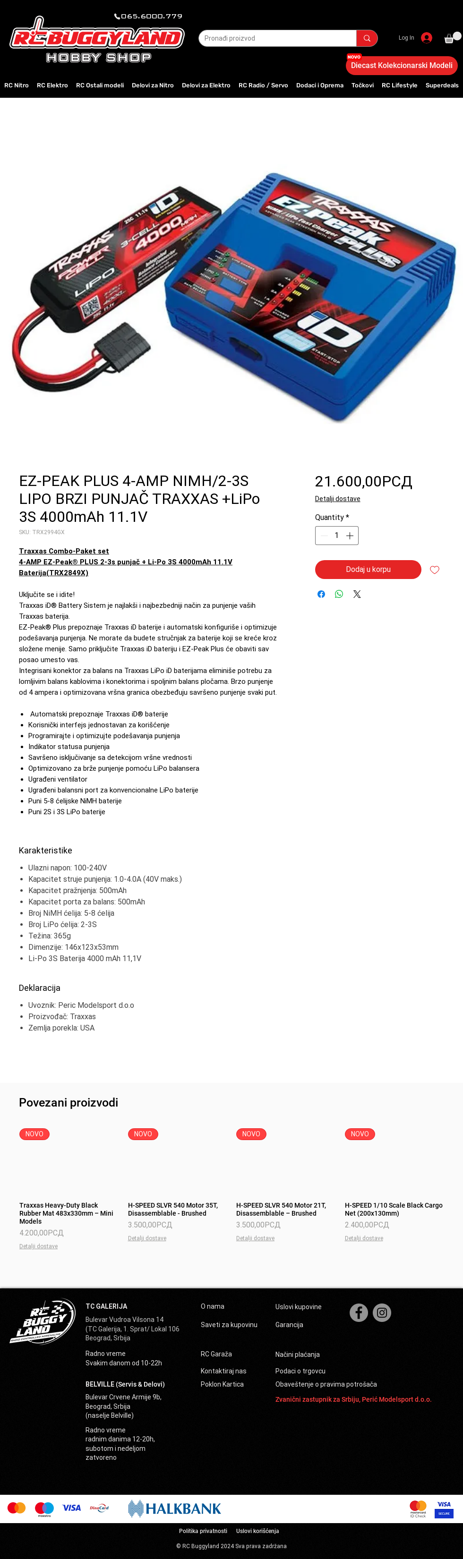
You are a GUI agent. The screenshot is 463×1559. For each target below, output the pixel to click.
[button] (453, 37)
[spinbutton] (337, 536)
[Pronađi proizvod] (270, 38)
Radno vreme (106, 1353)
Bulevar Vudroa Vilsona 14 (124, 1319)
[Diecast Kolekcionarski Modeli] (402, 65)
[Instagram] (382, 1312)
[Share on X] (357, 594)
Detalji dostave (337, 499)
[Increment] (350, 536)
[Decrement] (323, 536)
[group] (231, 1189)
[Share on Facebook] (321, 594)
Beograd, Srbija (108, 1338)
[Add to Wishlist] (434, 569)
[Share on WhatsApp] (339, 594)
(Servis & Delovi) (140, 1384)
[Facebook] (359, 1312)
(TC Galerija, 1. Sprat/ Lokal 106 (133, 1329)
